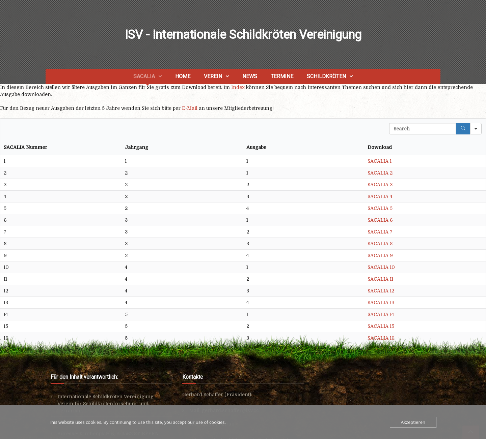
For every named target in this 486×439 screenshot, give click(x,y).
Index (238, 87)
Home (182, 76)
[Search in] (476, 128)
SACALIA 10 (381, 267)
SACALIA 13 (381, 302)
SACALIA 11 (380, 279)
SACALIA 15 (381, 326)
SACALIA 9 (380, 255)
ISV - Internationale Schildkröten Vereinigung (243, 35)
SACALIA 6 (380, 220)
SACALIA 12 (381, 290)
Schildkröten (326, 76)
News (249, 76)
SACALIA (144, 76)
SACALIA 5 (380, 208)
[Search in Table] (422, 128)
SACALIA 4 (380, 196)
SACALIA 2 (380, 173)
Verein (213, 76)
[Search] (463, 128)
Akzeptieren (413, 422)
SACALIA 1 (380, 161)
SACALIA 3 (380, 184)
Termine (282, 76)
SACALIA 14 (381, 314)
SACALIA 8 (380, 243)
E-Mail (189, 108)
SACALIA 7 (380, 231)
